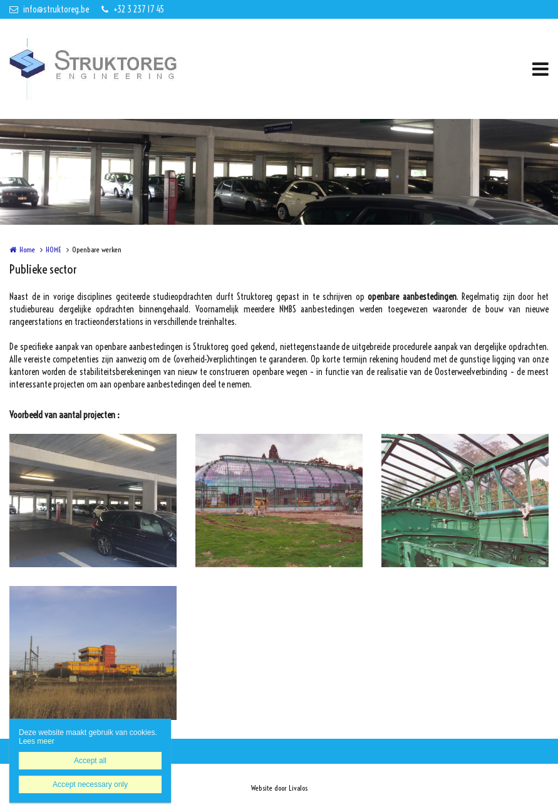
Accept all (90, 760)
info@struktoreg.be (49, 9)
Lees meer (36, 741)
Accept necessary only (90, 784)
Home (27, 249)
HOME (53, 249)
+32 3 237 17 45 (132, 9)
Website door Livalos (279, 788)
